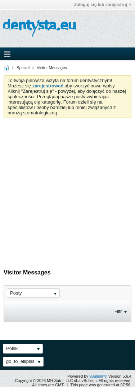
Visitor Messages (52, 67)
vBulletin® (98, 376)
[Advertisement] (67, 189)
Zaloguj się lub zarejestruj (102, 4)
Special (23, 67)
